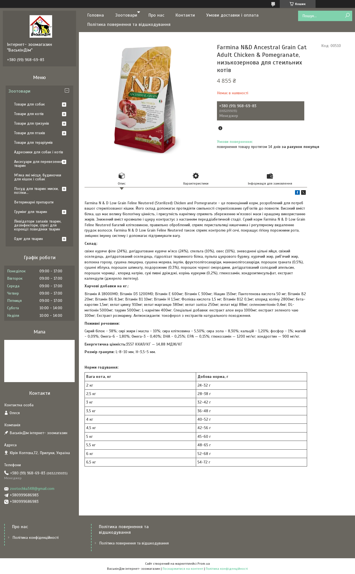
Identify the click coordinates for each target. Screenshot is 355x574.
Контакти (185, 15)
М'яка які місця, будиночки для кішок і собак (37, 177)
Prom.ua (204, 564)
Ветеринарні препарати (34, 202)
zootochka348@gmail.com (32, 488)
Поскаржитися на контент (183, 569)
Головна (95, 15)
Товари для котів (29, 113)
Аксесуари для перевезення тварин (38, 163)
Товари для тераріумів (33, 142)
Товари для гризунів (31, 123)
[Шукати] (347, 16)
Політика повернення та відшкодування (128, 24)
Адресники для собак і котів (38, 152)
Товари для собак (29, 104)
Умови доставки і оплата (232, 15)
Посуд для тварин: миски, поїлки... (36, 190)
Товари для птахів (29, 133)
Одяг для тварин (28, 238)
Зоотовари (126, 15)
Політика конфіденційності (35, 537)
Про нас (156, 15)
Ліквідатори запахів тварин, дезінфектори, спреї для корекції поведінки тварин (37, 225)
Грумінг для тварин (30, 211)
